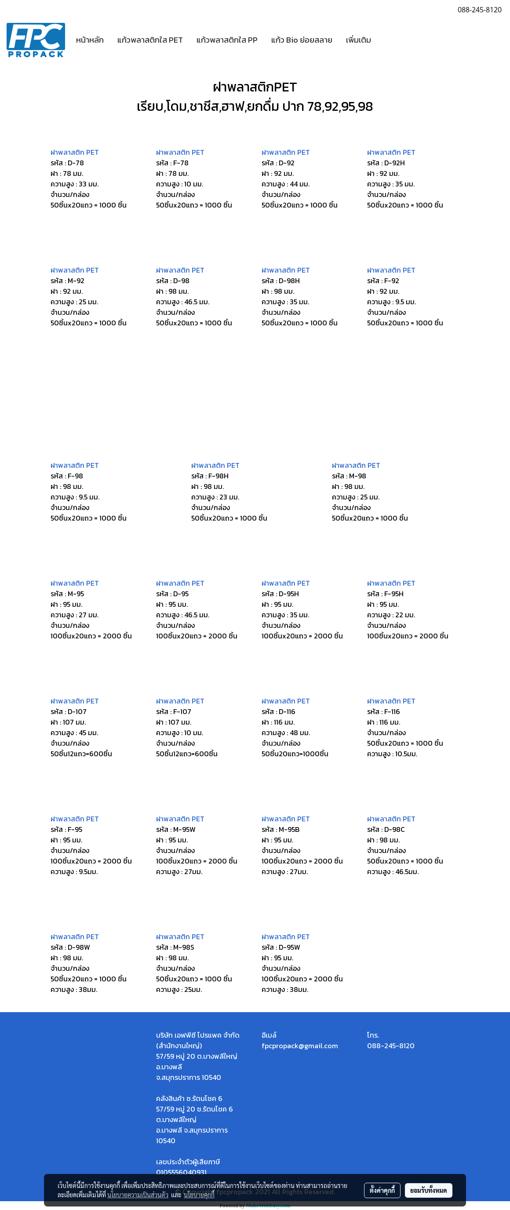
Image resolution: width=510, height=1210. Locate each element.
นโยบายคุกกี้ (199, 1195)
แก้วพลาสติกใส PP (227, 40)
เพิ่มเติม (358, 40)
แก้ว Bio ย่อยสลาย (301, 40)
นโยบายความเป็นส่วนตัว (137, 1195)
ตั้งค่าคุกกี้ (382, 1190)
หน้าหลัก (90, 40)
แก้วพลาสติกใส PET (150, 40)
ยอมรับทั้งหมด (428, 1190)
